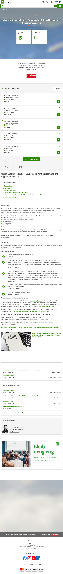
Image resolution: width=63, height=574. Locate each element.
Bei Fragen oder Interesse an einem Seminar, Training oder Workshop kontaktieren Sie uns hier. (30, 327)
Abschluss (7, 188)
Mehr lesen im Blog (10, 197)
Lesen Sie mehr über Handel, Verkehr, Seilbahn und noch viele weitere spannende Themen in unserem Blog (46, 335)
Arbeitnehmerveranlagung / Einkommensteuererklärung (29, 311)
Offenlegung (23, 534)
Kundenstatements (10, 190)
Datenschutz (31, 534)
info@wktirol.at (33, 548)
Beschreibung (8, 186)
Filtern (57, 88)
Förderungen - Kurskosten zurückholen (16, 192)
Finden (55, 6)
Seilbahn (5, 10)
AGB (38, 534)
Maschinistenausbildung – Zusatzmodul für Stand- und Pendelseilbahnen (21, 370)
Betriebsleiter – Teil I (7, 401)
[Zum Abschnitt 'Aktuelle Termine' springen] (23, 37)
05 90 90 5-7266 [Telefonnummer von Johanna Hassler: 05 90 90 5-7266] (19, 427)
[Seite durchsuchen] (29, 6)
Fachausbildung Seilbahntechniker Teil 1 (13, 406)
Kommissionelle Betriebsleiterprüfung (12, 412)
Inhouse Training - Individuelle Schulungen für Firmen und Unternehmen (26, 194)
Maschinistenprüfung (8, 375)
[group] (31, 25)
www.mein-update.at (48, 306)
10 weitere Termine (32, 159)
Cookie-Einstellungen (11, 534)
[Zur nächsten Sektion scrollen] (31, 55)
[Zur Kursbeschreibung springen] (39, 37)
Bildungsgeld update (36, 301)
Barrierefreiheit (45, 534)
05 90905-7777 (34, 545)
